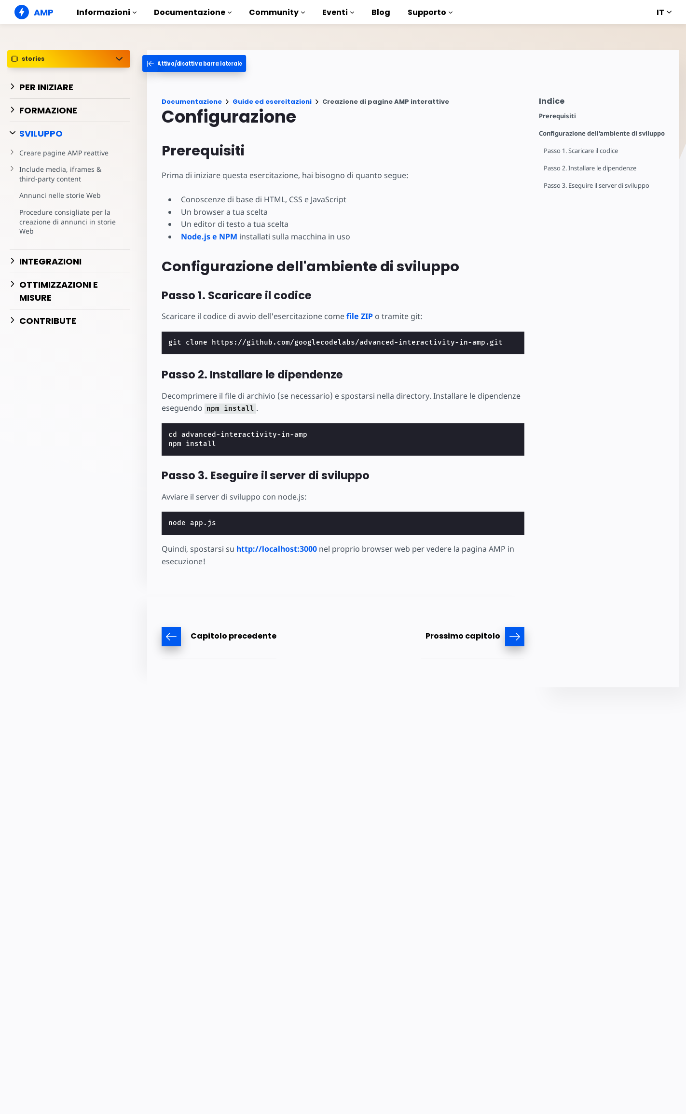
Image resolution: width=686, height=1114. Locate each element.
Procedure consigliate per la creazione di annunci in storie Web (67, 222)
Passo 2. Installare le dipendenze (590, 168)
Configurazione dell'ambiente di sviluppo (602, 133)
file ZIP (359, 316)
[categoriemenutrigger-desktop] (202, 63)
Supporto (430, 12)
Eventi (338, 12)
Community (277, 12)
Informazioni (107, 12)
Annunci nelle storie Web (60, 195)
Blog (380, 12)
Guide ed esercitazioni (272, 101)
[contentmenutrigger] (604, 103)
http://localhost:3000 (276, 548)
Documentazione (193, 12)
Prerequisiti (557, 116)
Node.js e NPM (209, 236)
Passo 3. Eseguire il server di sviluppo (596, 185)
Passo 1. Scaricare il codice (581, 151)
